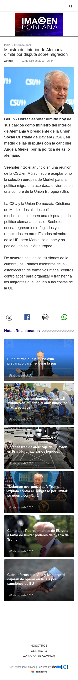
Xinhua (8, 60)
